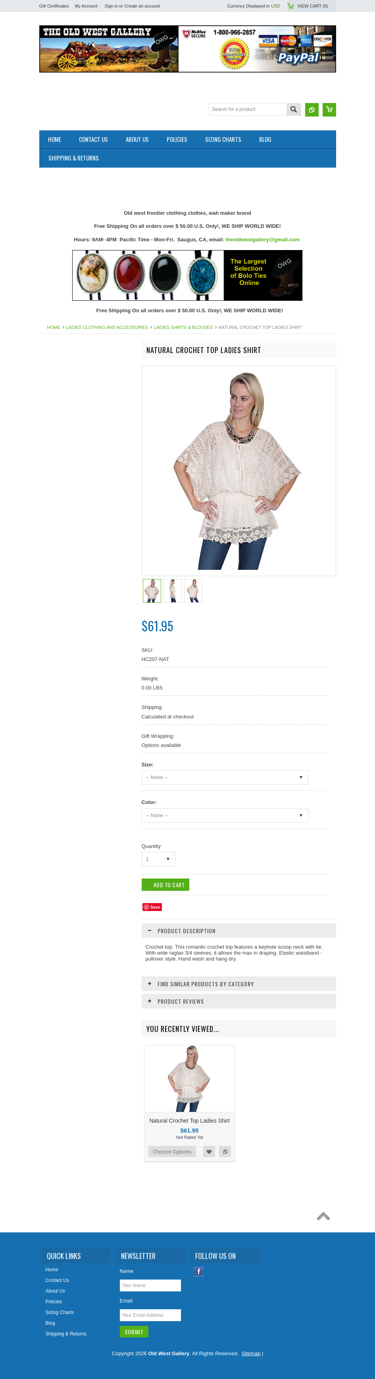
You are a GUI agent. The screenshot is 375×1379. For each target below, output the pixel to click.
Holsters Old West (63, 539)
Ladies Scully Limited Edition (74, 606)
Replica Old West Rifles (69, 714)
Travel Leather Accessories (72, 754)
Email (126, 1301)
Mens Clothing (59, 620)
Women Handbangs (65, 741)
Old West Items (60, 647)
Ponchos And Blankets (67, 687)
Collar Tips (55, 473)
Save (155, 907)
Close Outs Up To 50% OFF (73, 365)
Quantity (151, 846)
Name (127, 1271)
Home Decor (57, 553)
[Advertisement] (183, 185)
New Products (58, 378)
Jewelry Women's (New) (69, 580)
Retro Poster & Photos (67, 727)
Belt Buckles (57, 446)
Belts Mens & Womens (68, 432)
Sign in (111, 6)
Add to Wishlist (209, 1151)
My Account (86, 6)
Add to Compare (225, 1151)
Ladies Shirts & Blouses (183, 327)
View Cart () (312, 6)
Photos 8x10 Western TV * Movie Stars (85, 660)
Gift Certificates (54, 6)
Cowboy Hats (58, 499)
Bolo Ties (53, 459)
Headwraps (56, 526)
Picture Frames (60, 674)
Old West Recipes (63, 392)
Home (53, 327)
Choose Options (172, 1151)
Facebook (199, 1271)
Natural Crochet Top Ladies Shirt (189, 1120)
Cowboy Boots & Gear (67, 486)
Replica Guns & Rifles (67, 701)
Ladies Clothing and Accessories (107, 327)
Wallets (51, 768)
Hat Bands (55, 513)
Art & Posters (58, 405)
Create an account (142, 6)
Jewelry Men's (59, 566)
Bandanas (54, 419)
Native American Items (67, 633)
